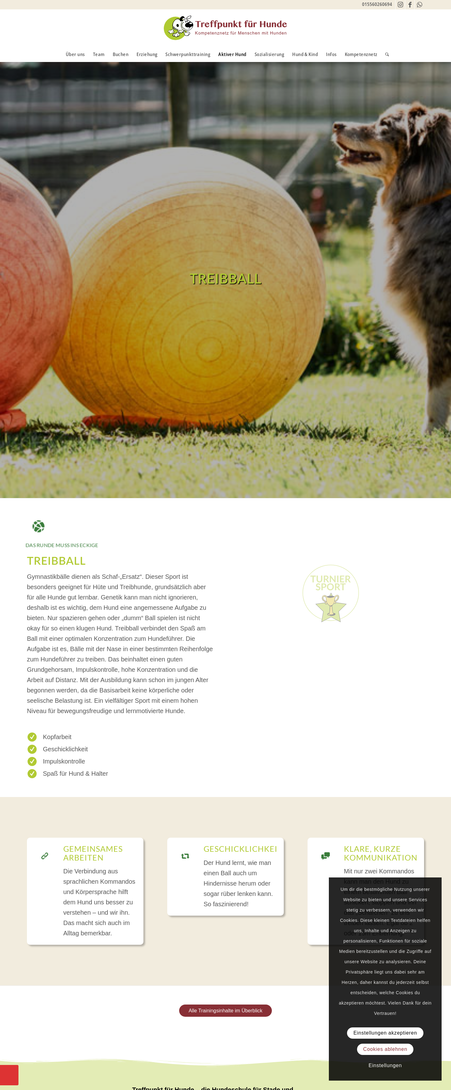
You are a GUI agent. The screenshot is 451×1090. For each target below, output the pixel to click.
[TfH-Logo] (225, 28)
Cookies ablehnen (385, 1049)
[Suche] (385, 54)
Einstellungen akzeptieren (385, 1033)
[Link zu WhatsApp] (419, 4)
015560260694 (377, 4)
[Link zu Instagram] (400, 4)
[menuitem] (75, 54)
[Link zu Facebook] (409, 4)
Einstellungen (385, 1065)
